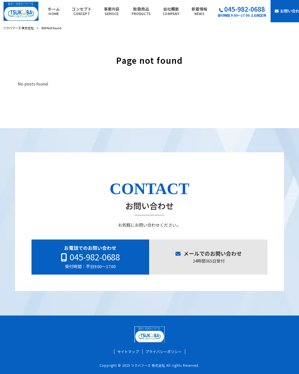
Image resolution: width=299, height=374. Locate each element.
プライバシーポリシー (163, 351)
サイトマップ (128, 351)
